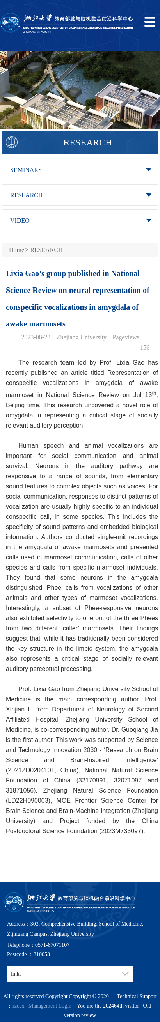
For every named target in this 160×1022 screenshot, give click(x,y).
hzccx (18, 1006)
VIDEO (20, 220)
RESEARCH (26, 195)
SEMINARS (26, 170)
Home (16, 250)
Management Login (48, 1006)
